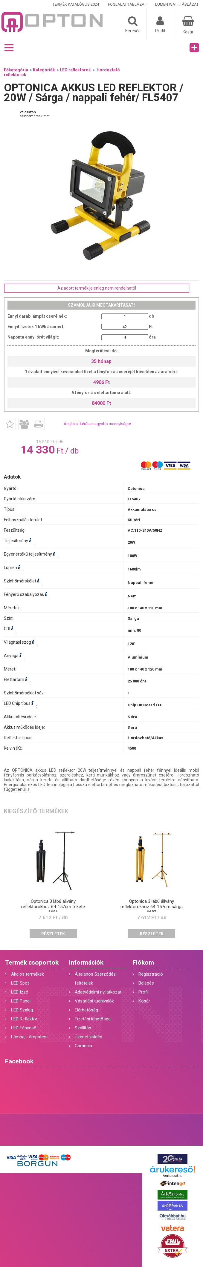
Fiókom (143, 962)
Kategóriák (44, 69)
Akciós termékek (27, 974)
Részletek (53, 933)
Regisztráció (150, 974)
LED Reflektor (24, 1019)
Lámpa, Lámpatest (29, 1037)
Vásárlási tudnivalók (94, 1001)
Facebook (19, 1061)
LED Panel (20, 1001)
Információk (86, 962)
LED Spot (20, 983)
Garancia (83, 1045)
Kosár (144, 1001)
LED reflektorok (75, 69)
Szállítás (83, 1028)
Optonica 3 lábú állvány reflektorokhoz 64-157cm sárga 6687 (151, 907)
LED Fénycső (23, 1028)
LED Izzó (19, 992)
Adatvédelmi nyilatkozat (98, 992)
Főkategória (16, 69)
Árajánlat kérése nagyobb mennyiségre (97, 424)
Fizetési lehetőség (93, 1019)
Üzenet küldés (88, 1037)
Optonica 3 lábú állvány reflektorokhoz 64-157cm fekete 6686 (53, 907)
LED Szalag (22, 1010)
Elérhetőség (86, 1010)
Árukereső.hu (172, 1175)
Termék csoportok (32, 962)
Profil (143, 992)
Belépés (146, 983)
